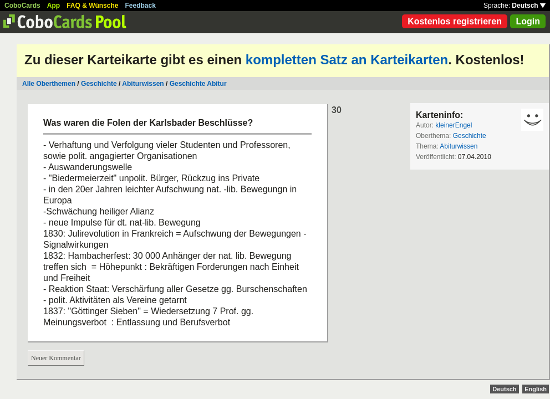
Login (528, 21)
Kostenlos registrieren (455, 21)
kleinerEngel (453, 125)
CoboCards (22, 5)
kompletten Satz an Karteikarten (347, 59)
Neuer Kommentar (56, 358)
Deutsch (529, 5)
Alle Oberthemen (48, 84)
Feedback (140, 5)
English (535, 389)
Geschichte (99, 84)
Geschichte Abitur (198, 84)
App (53, 5)
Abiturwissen (143, 84)
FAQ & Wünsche (92, 5)
